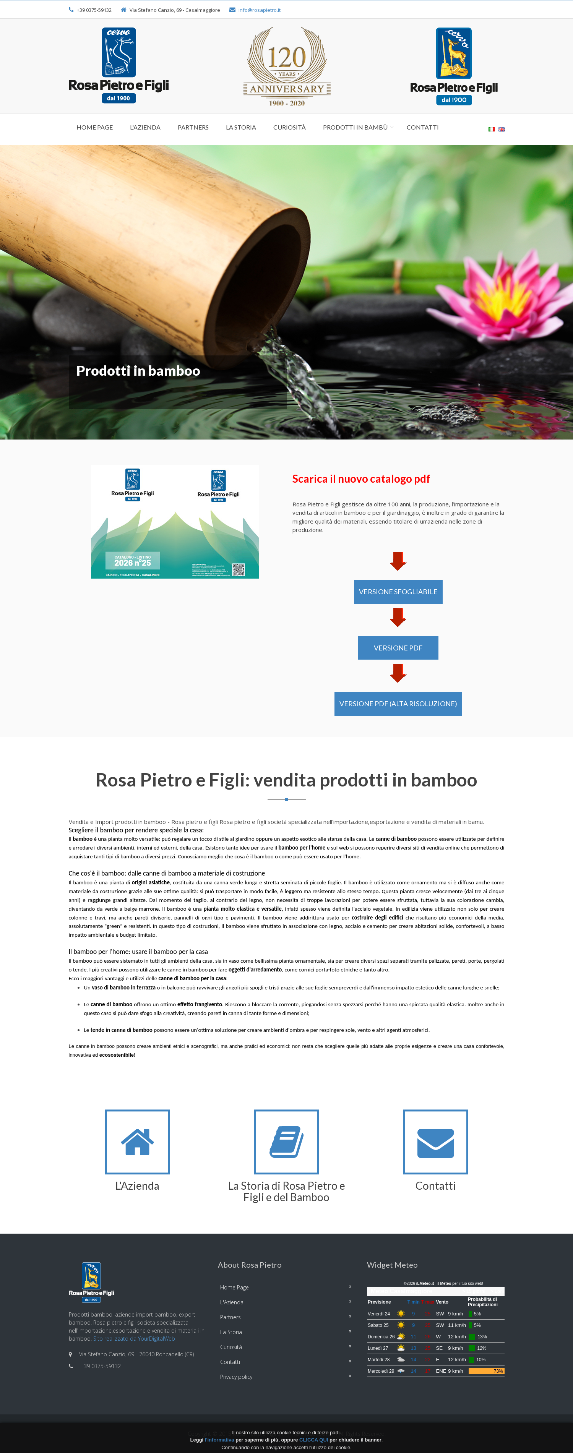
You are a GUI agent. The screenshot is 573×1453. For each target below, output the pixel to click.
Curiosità (289, 127)
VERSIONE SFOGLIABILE (398, 591)
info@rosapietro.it (260, 9)
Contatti (423, 127)
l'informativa (219, 1440)
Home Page (94, 127)
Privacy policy (236, 1376)
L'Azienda (145, 127)
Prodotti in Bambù (355, 127)
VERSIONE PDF (398, 648)
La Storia (241, 127)
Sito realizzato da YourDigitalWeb (134, 1338)
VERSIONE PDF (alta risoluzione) (398, 703)
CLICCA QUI (313, 1440)
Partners (193, 127)
